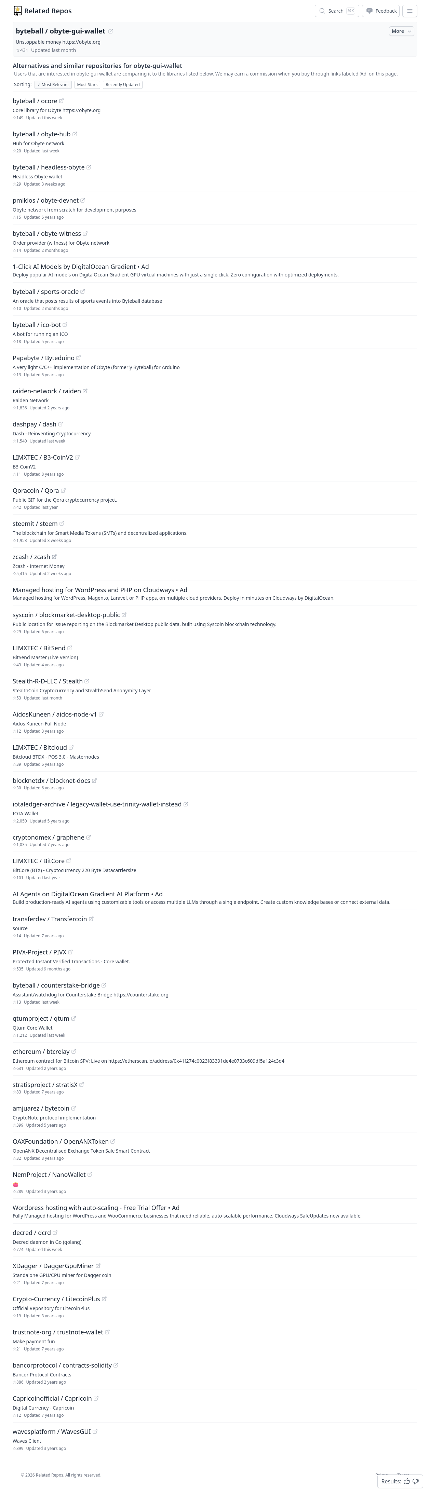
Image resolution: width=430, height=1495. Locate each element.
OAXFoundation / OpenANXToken (61, 1141)
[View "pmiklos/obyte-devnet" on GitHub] (82, 200)
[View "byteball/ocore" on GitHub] (61, 101)
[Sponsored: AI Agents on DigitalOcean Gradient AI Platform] (215, 897)
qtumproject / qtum (41, 1018)
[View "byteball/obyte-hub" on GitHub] (75, 134)
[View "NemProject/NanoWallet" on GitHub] (90, 1174)
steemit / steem (35, 523)
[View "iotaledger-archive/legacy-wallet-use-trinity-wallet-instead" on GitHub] (186, 804)
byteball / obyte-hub (42, 134)
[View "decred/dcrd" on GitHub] (55, 1232)
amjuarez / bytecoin (41, 1108)
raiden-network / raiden (47, 391)
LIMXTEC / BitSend (39, 648)
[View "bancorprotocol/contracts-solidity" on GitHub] (116, 1365)
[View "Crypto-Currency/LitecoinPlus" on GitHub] (104, 1299)
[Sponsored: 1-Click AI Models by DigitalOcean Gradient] (215, 270)
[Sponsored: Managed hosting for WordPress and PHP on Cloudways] (215, 593)
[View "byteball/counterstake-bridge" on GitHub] (104, 985)
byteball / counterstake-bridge (56, 985)
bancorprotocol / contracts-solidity (62, 1365)
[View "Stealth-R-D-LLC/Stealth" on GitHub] (87, 681)
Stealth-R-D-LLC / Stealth (48, 681)
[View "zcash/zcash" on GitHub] (54, 556)
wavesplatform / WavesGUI (52, 1431)
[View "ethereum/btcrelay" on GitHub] (74, 1051)
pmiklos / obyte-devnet (46, 200)
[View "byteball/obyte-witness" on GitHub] (85, 233)
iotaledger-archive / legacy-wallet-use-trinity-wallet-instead (97, 804)
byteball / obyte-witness (47, 233)
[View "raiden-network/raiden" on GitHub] (85, 391)
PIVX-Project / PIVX (39, 952)
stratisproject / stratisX (45, 1085)
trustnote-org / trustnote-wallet (58, 1332)
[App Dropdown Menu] (409, 11)
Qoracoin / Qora (36, 490)
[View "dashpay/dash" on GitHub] (60, 424)
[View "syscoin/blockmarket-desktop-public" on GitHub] (124, 614)
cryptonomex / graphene (48, 837)
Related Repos (48, 10)
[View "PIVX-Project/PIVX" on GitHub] (70, 952)
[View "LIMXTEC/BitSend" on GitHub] (69, 648)
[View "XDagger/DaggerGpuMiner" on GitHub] (98, 1265)
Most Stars (87, 84)
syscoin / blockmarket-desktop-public (66, 615)
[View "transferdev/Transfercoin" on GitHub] (91, 919)
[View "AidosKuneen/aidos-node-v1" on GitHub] (101, 714)
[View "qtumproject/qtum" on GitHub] (73, 1018)
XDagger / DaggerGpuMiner (53, 1266)
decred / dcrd (32, 1232)
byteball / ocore (35, 101)
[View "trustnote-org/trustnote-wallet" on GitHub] (107, 1332)
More (402, 31)
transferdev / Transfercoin (50, 919)
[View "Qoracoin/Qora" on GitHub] (63, 490)
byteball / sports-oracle (46, 291)
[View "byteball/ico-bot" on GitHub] (65, 324)
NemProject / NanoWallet (49, 1174)
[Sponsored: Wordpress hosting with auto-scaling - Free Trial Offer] (215, 1211)
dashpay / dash (34, 424)
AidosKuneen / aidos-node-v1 (55, 714)
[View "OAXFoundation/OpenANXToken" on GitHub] (113, 1141)
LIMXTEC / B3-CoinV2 (43, 457)
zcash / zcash (31, 557)
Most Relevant (53, 84)
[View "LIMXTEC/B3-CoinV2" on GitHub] (77, 457)
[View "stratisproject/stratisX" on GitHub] (81, 1084)
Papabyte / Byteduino (44, 358)
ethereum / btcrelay (41, 1051)
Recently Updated (123, 84)
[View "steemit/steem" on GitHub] (62, 523)
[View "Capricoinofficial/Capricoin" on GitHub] (96, 1398)
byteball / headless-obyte (49, 167)
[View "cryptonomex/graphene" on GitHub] (88, 837)
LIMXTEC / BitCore (39, 861)
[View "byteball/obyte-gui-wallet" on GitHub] (110, 31)
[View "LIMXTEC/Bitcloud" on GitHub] (71, 747)
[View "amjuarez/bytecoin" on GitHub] (73, 1108)
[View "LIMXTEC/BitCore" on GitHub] (68, 861)
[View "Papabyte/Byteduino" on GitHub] (78, 358)
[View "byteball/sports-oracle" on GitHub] (82, 291)
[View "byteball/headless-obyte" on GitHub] (89, 167)
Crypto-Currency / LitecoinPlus (56, 1299)
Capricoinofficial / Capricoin (52, 1398)
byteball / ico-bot (37, 325)
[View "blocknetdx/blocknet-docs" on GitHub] (94, 780)
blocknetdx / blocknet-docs (51, 780)
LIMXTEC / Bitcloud (40, 747)
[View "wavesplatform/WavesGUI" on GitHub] (95, 1431)
